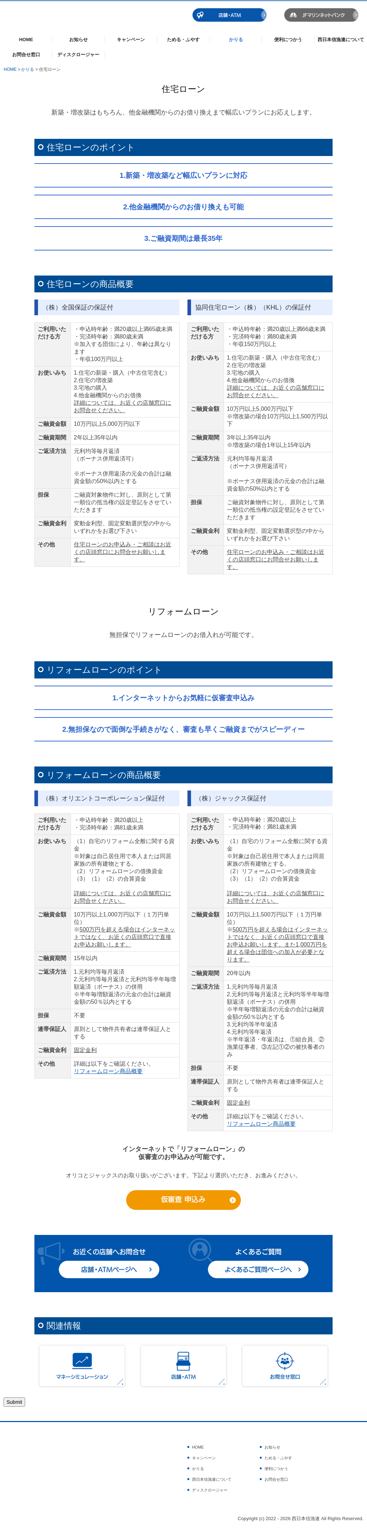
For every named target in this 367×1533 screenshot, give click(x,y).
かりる (236, 39)
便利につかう (288, 39)
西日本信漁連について (341, 39)
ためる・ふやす (183, 39)
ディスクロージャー (78, 54)
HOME (26, 39)
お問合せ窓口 (26, 54)
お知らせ (78, 39)
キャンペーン (131, 39)
